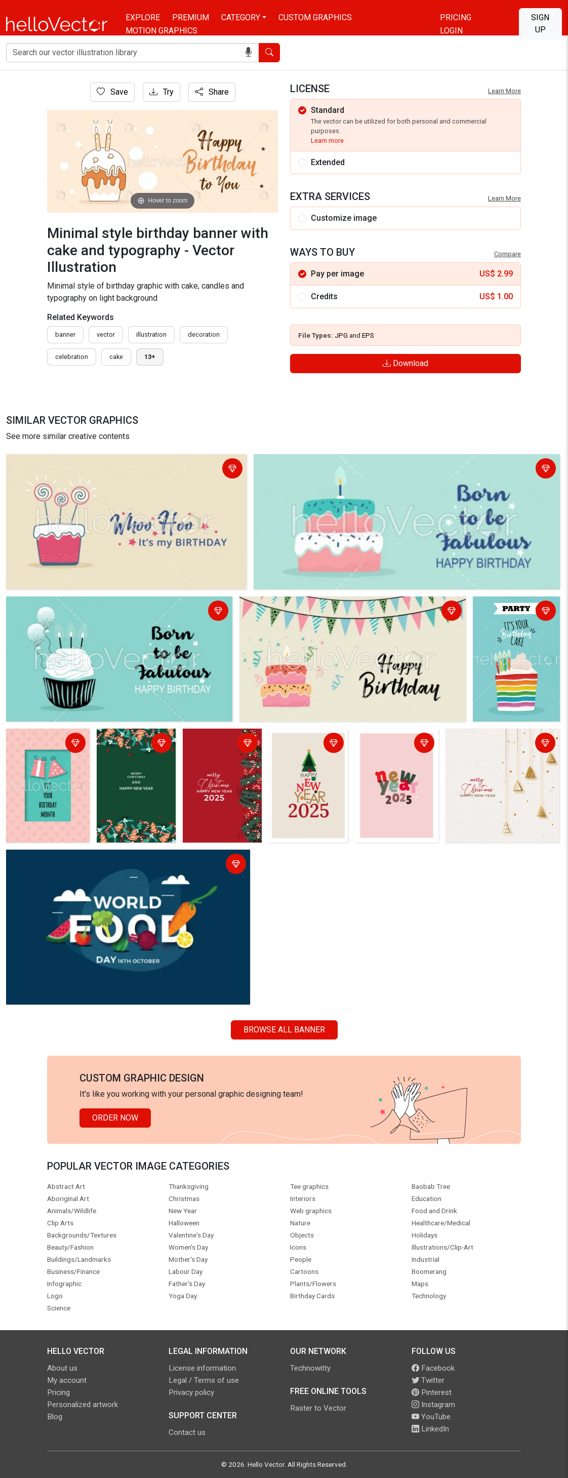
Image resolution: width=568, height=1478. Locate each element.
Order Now (115, 1118)
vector (106, 334)
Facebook (433, 1368)
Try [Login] (161, 92)
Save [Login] (112, 92)
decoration (204, 334)
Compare (507, 254)
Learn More (504, 91)
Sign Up (540, 23)
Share (212, 92)
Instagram (433, 1404)
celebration (71, 357)
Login (451, 30)
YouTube (431, 1416)
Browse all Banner (284, 1029)
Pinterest (432, 1392)
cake (116, 357)
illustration (151, 334)
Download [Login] (405, 363)
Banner (65, 334)
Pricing (455, 17)
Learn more (327, 140)
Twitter (428, 1380)
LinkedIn (430, 1428)
